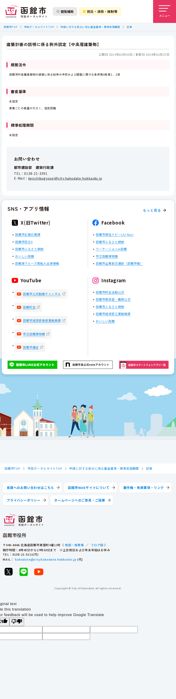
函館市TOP (10, 27)
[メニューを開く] (164, 11)
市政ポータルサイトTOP (39, 27)
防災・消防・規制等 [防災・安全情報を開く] (100, 11)
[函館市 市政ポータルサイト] (26, 11)
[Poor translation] (16, 622)
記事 (129, 27)
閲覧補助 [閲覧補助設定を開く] (65, 11)
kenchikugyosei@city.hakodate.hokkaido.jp (65, 178)
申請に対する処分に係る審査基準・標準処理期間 (90, 27)
